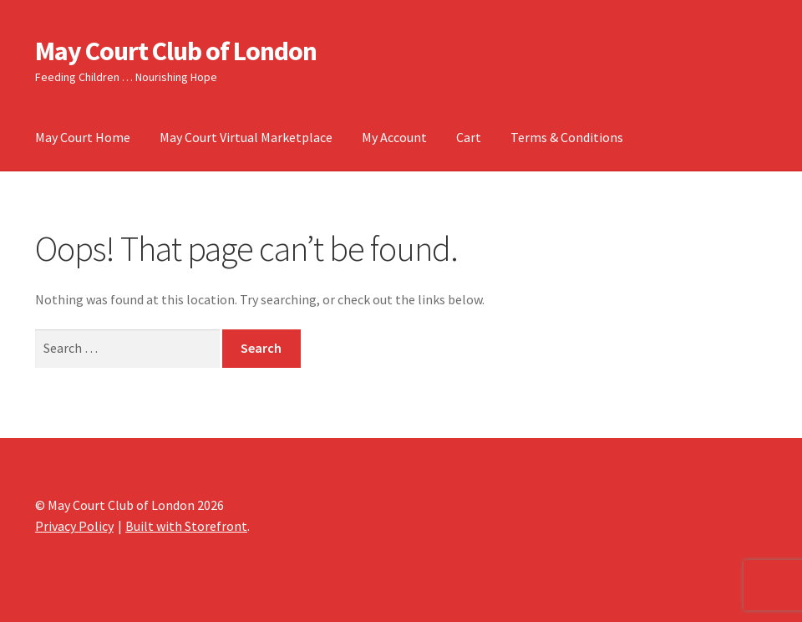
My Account (394, 137)
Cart (468, 137)
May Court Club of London (176, 51)
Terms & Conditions (566, 137)
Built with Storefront (186, 525)
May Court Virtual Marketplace (246, 137)
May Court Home (82, 137)
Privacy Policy (74, 525)
